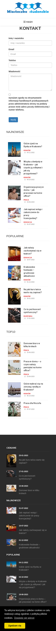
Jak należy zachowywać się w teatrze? (32, 251)
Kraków (27, 150)
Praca (26, 200)
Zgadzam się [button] (14, 625)
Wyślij (13, 120)
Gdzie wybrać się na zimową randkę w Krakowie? (33, 387)
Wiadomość (14, 71)
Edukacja (28, 222)
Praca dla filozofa (32, 403)
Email (11, 49)
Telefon (12, 60)
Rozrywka (28, 316)
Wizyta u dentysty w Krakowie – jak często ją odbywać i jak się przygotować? (33, 167)
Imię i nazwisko (16, 38)
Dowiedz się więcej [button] (24, 618)
